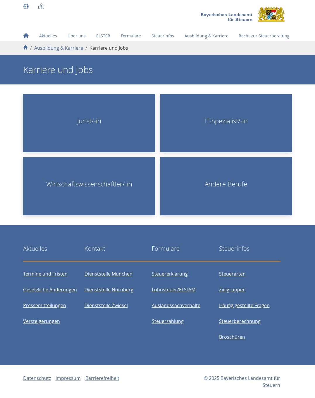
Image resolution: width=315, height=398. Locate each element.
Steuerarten (232, 274)
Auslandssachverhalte (176, 305)
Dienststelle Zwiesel (106, 305)
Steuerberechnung (240, 321)
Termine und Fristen (45, 274)
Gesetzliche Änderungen (50, 289)
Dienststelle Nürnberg (109, 289)
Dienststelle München (108, 274)
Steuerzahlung (168, 321)
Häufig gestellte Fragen (244, 305)
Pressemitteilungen (44, 305)
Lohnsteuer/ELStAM (173, 289)
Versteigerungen (41, 321)
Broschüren (232, 337)
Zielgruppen (232, 289)
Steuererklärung (170, 274)
